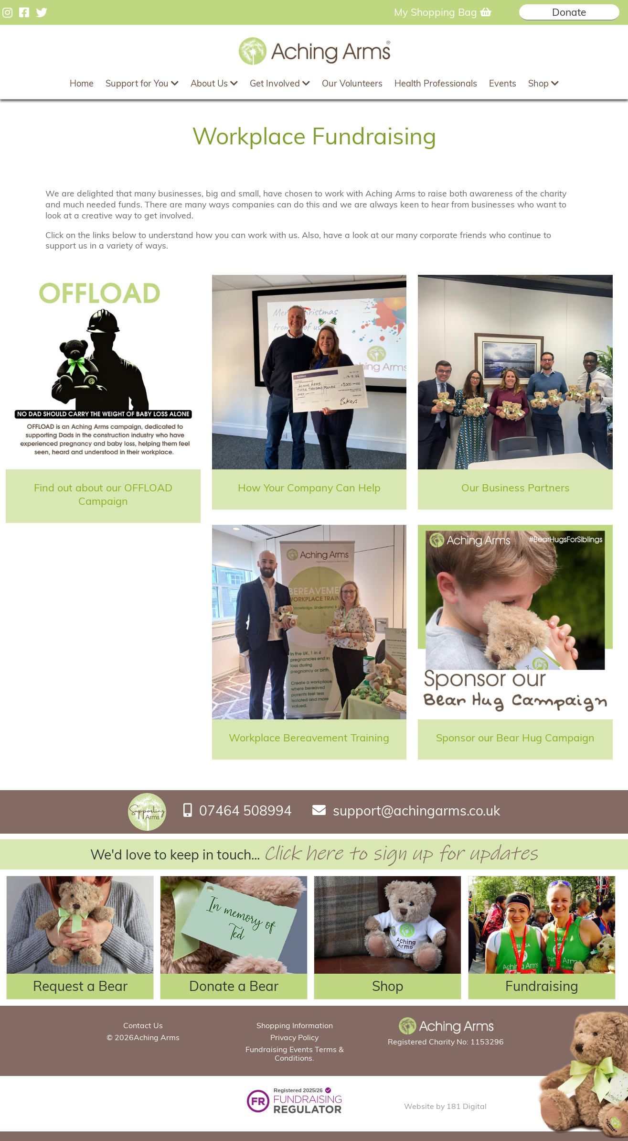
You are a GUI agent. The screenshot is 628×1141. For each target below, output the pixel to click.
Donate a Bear (233, 986)
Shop (543, 83)
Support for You (142, 83)
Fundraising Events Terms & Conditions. (294, 1053)
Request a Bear (80, 986)
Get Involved (280, 83)
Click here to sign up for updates (400, 853)
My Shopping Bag (442, 12)
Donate (569, 12)
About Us (214, 83)
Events (502, 83)
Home (82, 83)
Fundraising (541, 986)
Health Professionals (435, 83)
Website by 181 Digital (445, 1106)
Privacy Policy (294, 1037)
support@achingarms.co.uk (416, 810)
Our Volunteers (352, 83)
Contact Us (143, 1025)
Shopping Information (294, 1025)
